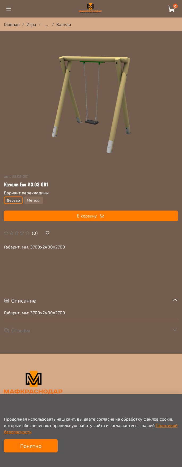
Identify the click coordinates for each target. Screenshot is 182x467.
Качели (63, 24)
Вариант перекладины (26, 192)
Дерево (13, 200)
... (46, 24)
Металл (33, 200)
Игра (31, 24)
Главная (12, 24)
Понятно (30, 446)
